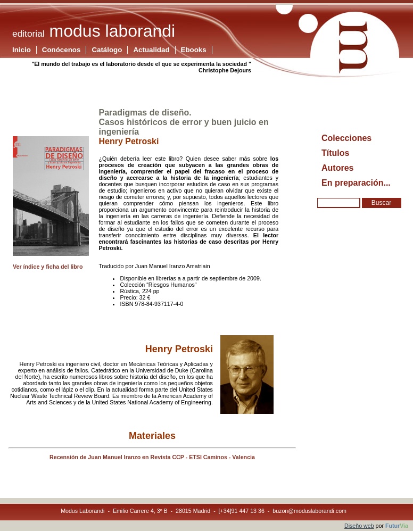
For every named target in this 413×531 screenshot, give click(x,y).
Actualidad (151, 50)
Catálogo (107, 50)
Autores (337, 167)
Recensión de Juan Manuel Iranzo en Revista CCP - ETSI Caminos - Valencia (152, 457)
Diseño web (359, 525)
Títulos (335, 152)
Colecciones (346, 138)
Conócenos (61, 50)
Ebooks (193, 50)
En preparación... (356, 182)
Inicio (21, 50)
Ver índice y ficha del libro (47, 266)
